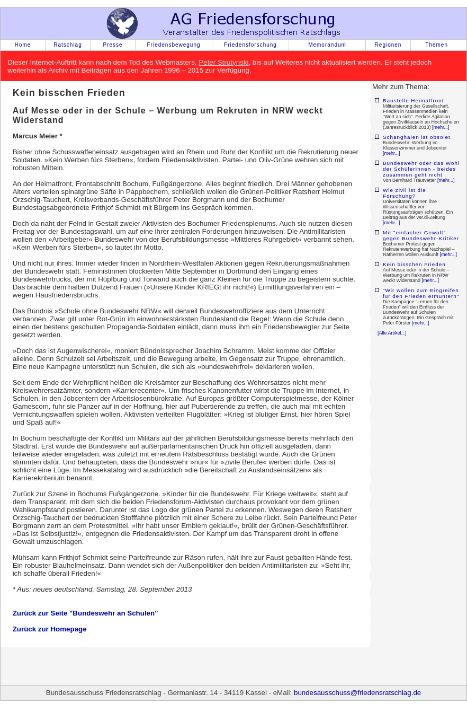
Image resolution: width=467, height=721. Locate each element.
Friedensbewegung (173, 45)
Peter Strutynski (223, 62)
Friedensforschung (250, 45)
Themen (436, 45)
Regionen (388, 45)
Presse (112, 45)
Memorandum (327, 45)
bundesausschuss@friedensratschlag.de (357, 693)
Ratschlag (67, 45)
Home (23, 45)
